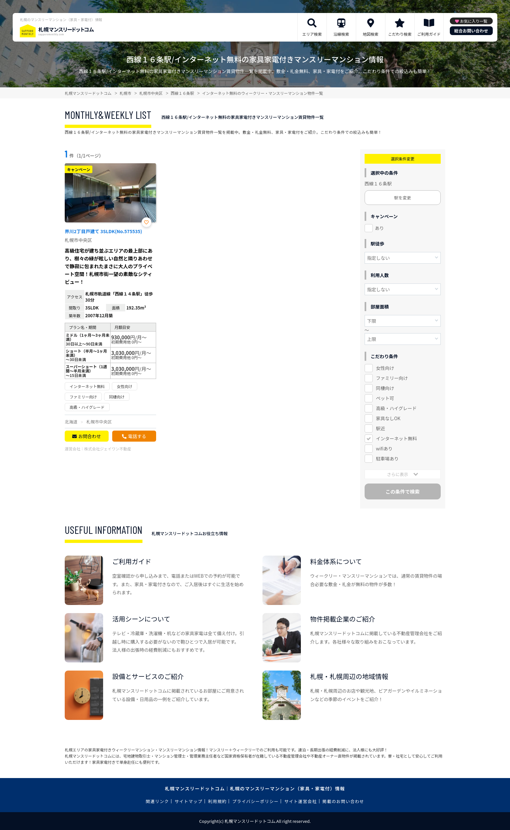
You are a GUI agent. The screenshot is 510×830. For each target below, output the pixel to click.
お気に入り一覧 (473, 21)
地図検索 (370, 34)
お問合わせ (89, 436)
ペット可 (385, 398)
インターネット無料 (396, 438)
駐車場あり (387, 458)
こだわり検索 (399, 34)
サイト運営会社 (300, 801)
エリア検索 (312, 34)
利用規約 (217, 801)
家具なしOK (388, 418)
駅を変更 (402, 198)
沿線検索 (341, 34)
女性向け (385, 368)
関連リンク (157, 801)
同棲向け (385, 388)
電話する (137, 436)
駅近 (380, 428)
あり (379, 228)
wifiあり (384, 448)
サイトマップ (189, 801)
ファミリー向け (392, 378)
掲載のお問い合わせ (343, 801)
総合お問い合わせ (471, 31)
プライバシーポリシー (255, 801)
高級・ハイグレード (396, 408)
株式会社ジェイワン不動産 (107, 448)
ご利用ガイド (429, 34)
